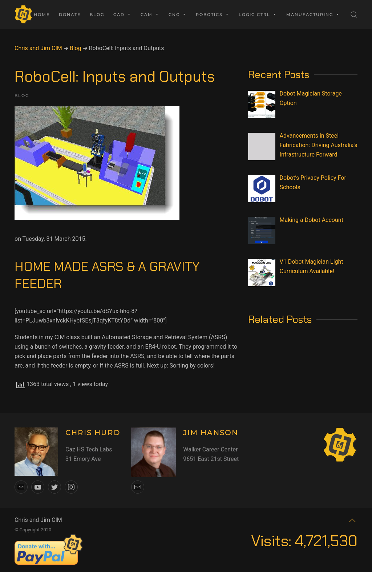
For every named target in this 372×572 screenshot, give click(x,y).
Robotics (213, 14)
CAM (150, 14)
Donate (70, 14)
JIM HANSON (210, 432)
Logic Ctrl (258, 14)
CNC (178, 14)
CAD (122, 14)
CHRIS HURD (93, 432)
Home (42, 14)
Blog (97, 14)
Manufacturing (313, 14)
